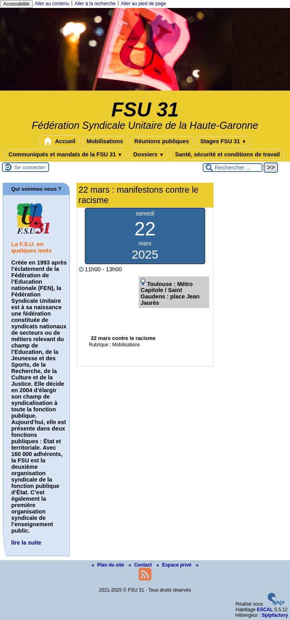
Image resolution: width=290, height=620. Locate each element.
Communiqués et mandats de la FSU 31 (65, 154)
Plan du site (108, 565)
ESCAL (265, 609)
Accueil (60, 141)
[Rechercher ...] (233, 167)
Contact (141, 565)
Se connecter (29, 167)
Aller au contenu (52, 3)
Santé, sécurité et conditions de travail (227, 154)
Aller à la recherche (95, 3)
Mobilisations (104, 141)
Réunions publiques (161, 141)
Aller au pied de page (143, 3)
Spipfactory (275, 615)
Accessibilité (16, 4)
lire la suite (26, 542)
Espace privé (175, 565)
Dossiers (148, 154)
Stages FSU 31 (223, 141)
